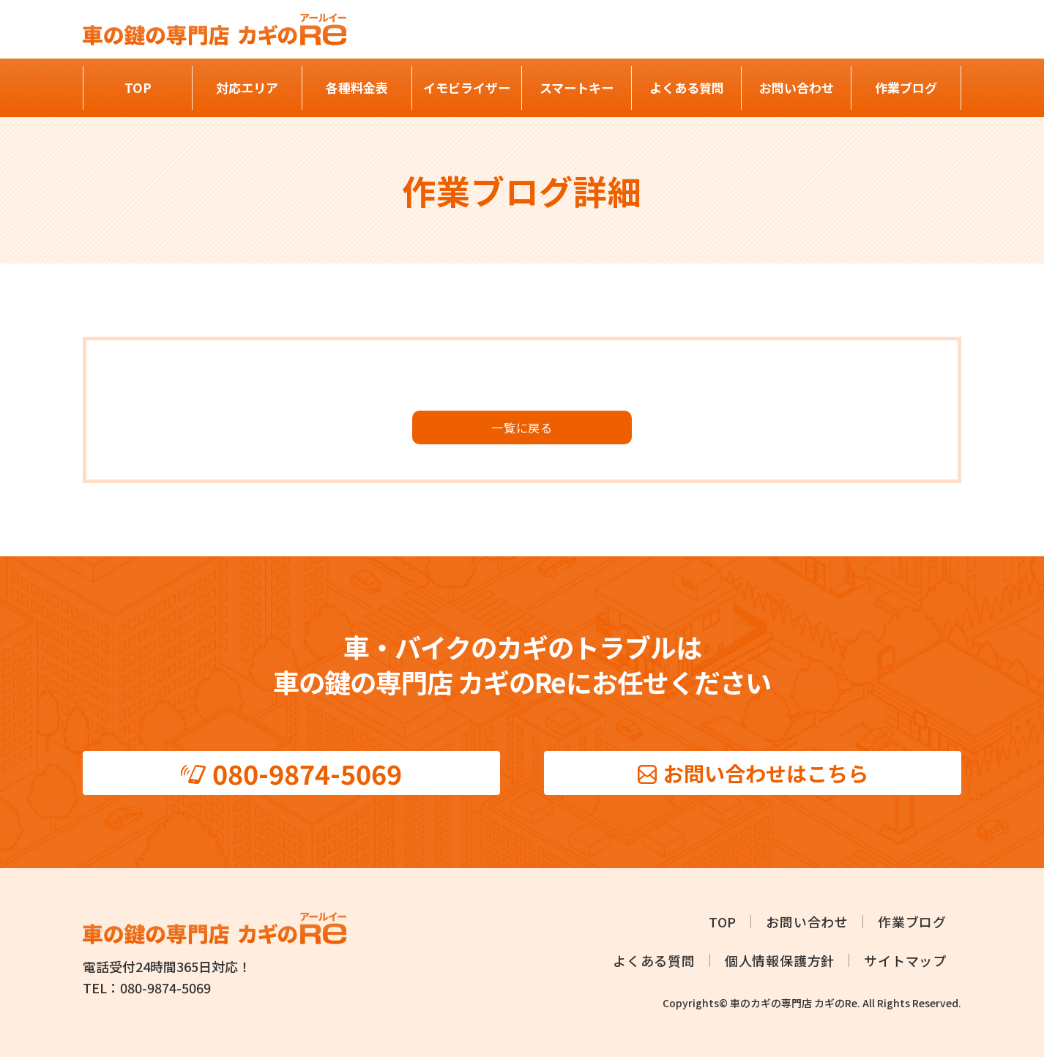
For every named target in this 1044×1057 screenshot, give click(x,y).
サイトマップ (905, 960)
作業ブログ (906, 87)
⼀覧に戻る (522, 427)
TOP (138, 87)
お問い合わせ (796, 87)
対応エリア (247, 87)
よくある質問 (686, 87)
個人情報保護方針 (780, 960)
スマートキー (577, 87)
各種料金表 (357, 87)
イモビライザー (466, 87)
